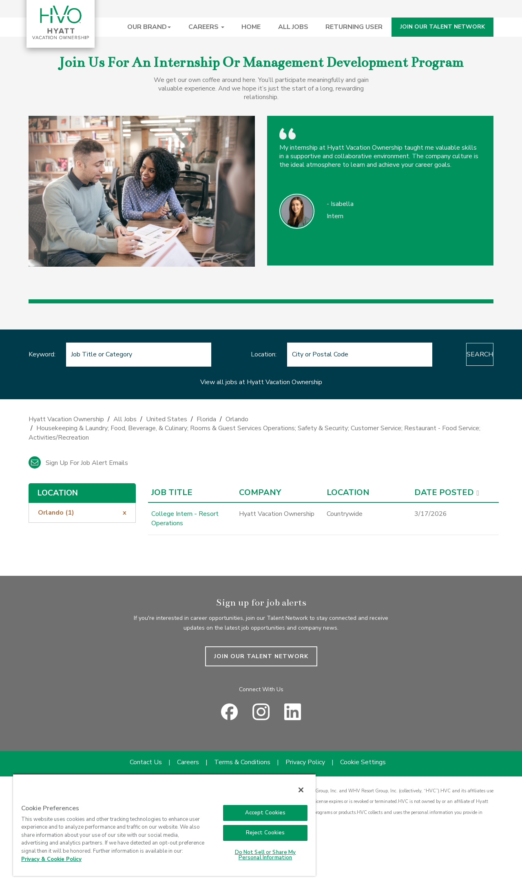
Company (260, 492)
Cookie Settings (363, 762)
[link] (261, 430)
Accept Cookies (265, 812)
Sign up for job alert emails (78, 462)
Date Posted (444, 492)
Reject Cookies (265, 832)
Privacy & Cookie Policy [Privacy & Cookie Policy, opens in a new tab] (51, 859)
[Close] (301, 790)
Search (460, 354)
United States (166, 419)
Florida (206, 419)
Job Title (171, 492)
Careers (188, 762)
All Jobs (125, 419)
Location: (244, 354)
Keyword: (42, 354)
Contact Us (146, 762)
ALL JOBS (293, 26)
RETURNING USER (354, 26)
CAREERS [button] (206, 26)
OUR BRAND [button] (149, 26)
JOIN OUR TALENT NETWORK (442, 27)
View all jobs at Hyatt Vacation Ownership (261, 382)
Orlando (237, 419)
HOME (251, 26)
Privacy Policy (305, 762)
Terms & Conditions (242, 762)
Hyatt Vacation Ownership (66, 419)
